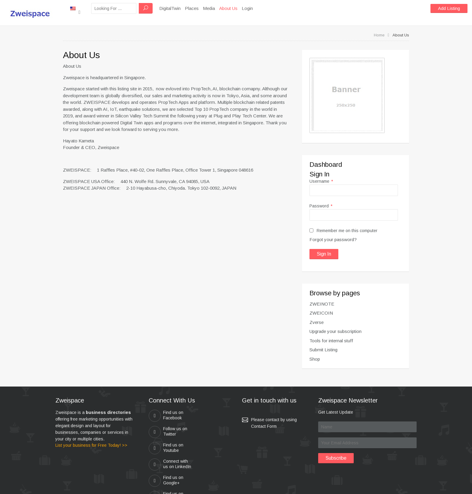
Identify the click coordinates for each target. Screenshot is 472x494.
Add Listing (449, 8)
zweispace (206, 486)
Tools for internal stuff (331, 340)
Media (231, 8)
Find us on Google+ (166, 452)
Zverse (316, 322)
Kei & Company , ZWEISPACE (274, 486)
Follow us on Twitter (205, 416)
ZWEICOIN (321, 312)
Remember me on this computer (343, 230)
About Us (250, 8)
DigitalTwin (191, 8)
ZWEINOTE (321, 303)
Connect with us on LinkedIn (205, 434)
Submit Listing (323, 349)
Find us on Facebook (166, 416)
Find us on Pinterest (205, 452)
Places (213, 8)
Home (379, 35)
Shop (314, 359)
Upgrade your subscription (335, 331)
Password (320, 206)
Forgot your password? (333, 239)
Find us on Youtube (166, 432)
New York (86, 8)
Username (321, 181)
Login (269, 8)
